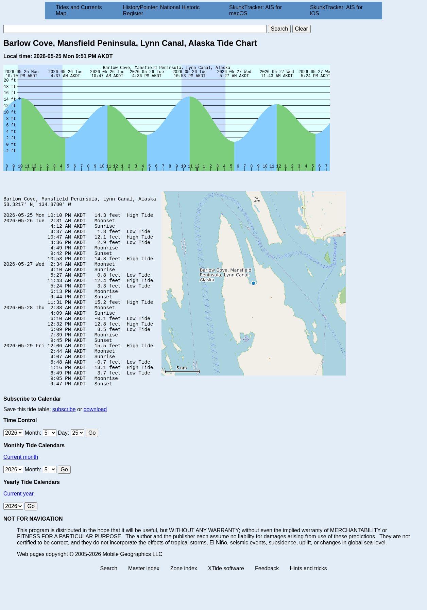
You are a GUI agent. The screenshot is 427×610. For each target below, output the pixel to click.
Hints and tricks (308, 604)
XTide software (226, 604)
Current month (20, 492)
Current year (18, 529)
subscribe (63, 445)
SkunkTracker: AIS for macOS (255, 10)
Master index (143, 604)
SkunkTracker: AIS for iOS (336, 10)
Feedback (267, 604)
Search (108, 604)
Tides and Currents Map (79, 10)
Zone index (183, 604)
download (95, 445)
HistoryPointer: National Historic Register (161, 10)
